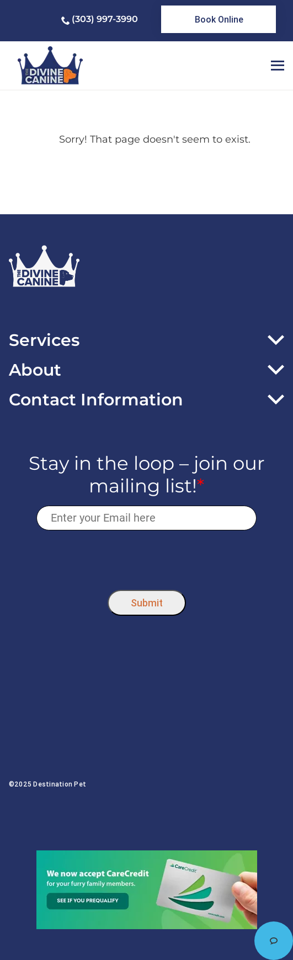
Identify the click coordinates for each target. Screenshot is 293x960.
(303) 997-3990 (105, 19)
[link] (218, 19)
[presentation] (146, 557)
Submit (147, 602)
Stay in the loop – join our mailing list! (147, 474)
